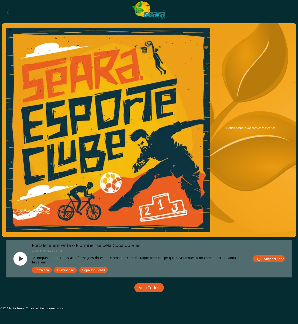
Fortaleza (42, 270)
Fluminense (65, 270)
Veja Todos (149, 287)
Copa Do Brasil (93, 270)
